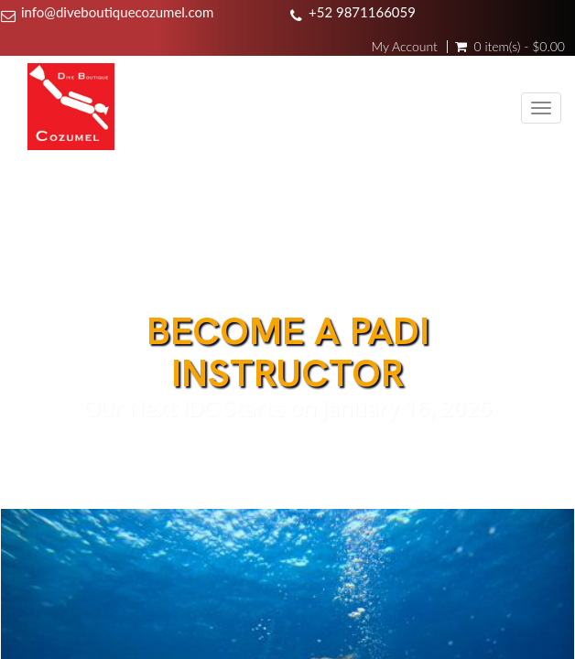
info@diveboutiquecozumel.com (117, 12)
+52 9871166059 (362, 12)
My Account (404, 46)
